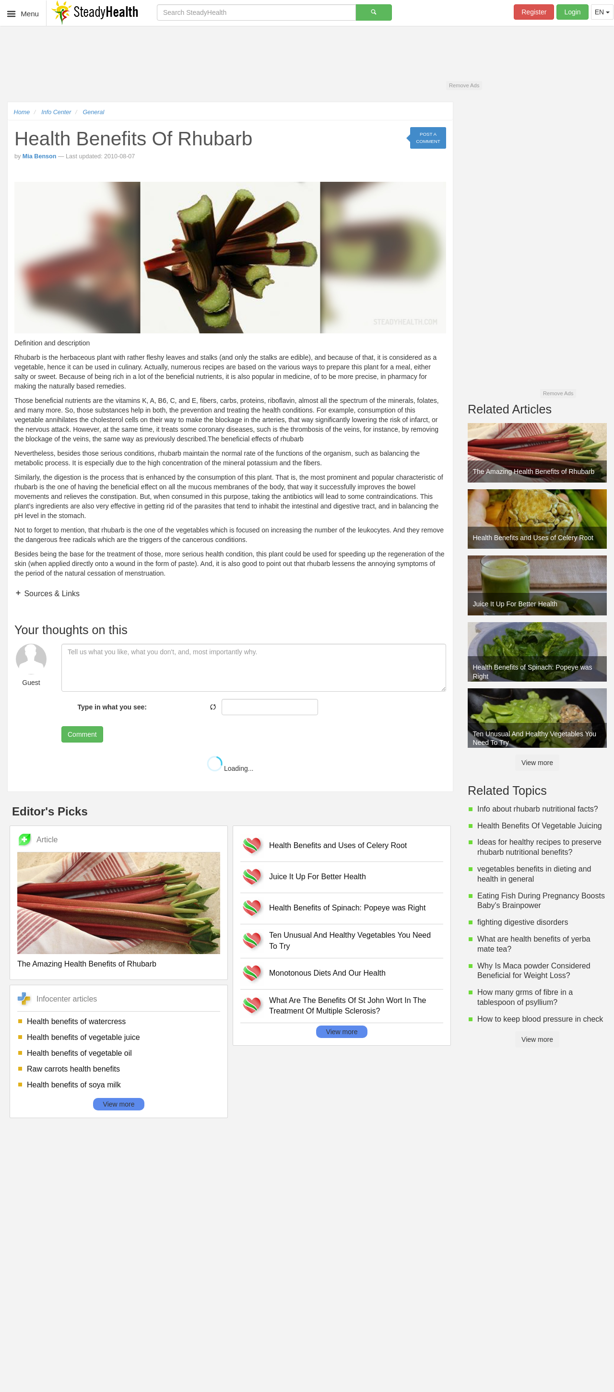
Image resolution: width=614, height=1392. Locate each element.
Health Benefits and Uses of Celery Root (338, 845)
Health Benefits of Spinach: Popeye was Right (347, 908)
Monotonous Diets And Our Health (327, 973)
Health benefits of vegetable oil (79, 1053)
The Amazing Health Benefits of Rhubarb (86, 964)
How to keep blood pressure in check (540, 1019)
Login (572, 12)
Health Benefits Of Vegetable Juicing (539, 826)
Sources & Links (51, 594)
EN (602, 12)
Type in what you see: (112, 707)
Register (533, 12)
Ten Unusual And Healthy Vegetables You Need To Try (350, 940)
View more (119, 1104)
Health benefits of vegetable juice (83, 1037)
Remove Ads (464, 85)
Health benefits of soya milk (74, 1085)
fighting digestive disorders (522, 922)
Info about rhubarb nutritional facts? (537, 809)
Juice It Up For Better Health (317, 877)
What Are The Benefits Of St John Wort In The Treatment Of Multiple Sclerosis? (347, 1005)
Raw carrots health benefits (73, 1069)
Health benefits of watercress (76, 1021)
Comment (82, 734)
